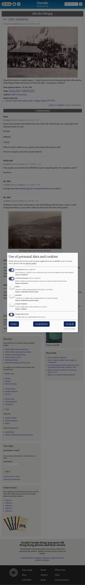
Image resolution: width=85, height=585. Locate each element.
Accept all (69, 324)
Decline (14, 324)
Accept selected (41, 324)
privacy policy (31, 263)
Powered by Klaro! (69, 329)
